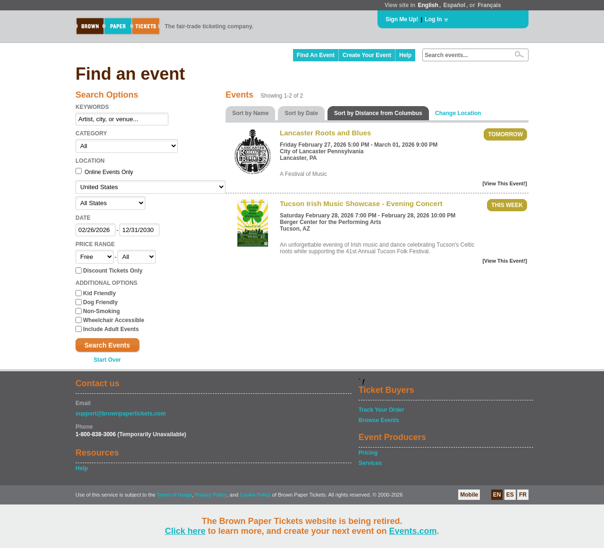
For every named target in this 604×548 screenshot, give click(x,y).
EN (497, 494)
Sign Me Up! (402, 19)
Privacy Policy (211, 495)
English (428, 5)
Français (489, 5)
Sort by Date (301, 113)
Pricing (368, 452)
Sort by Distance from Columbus (378, 113)
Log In (433, 19)
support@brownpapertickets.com (121, 413)
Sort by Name (250, 113)
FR (523, 494)
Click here (185, 531)
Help (405, 55)
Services (370, 463)
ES (510, 494)
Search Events (107, 345)
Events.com (413, 531)
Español (455, 5)
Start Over (107, 360)
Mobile (469, 494)
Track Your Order (381, 410)
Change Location (458, 113)
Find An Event (316, 55)
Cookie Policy (255, 495)
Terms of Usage (174, 495)
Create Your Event (367, 55)
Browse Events (379, 420)
